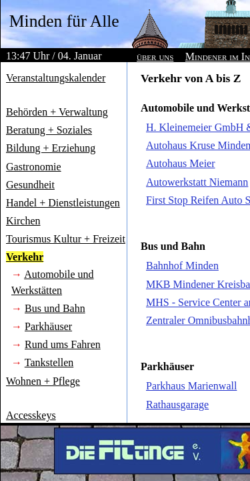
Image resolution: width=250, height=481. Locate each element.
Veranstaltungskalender (55, 78)
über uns (155, 56)
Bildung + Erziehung (50, 148)
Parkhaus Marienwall (191, 385)
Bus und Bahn (55, 308)
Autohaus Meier (180, 163)
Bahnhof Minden (182, 265)
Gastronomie (33, 166)
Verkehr (24, 257)
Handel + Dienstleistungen (63, 202)
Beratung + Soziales (49, 130)
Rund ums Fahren (63, 344)
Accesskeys (31, 415)
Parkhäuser (48, 326)
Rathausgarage (177, 404)
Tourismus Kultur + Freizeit (65, 239)
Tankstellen (49, 362)
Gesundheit (30, 184)
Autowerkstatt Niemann (197, 182)
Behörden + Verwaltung (57, 112)
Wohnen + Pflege (43, 381)
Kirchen (23, 220)
